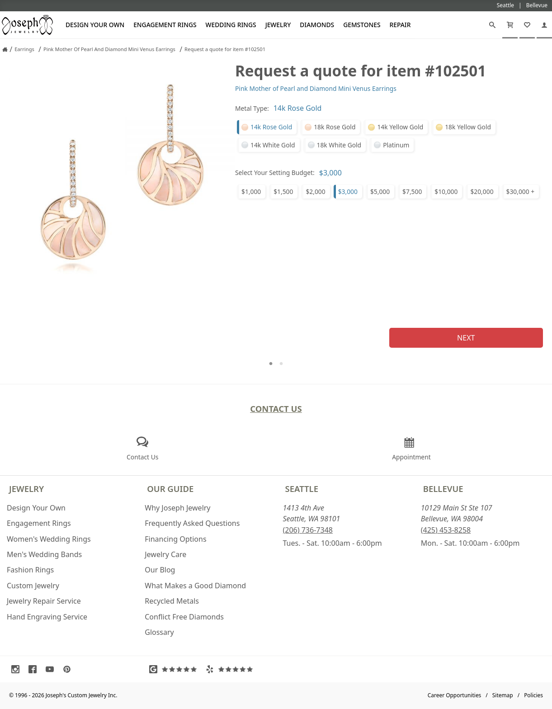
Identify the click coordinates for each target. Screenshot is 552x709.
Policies (533, 695)
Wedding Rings (231, 24)
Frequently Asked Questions (192, 523)
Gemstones (361, 24)
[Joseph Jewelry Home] (5, 49)
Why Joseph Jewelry (177, 508)
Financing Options (175, 539)
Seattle (301, 488)
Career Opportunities (454, 695)
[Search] (492, 24)
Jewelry (278, 24)
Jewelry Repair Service (44, 601)
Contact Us (276, 408)
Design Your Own (95, 24)
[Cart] (510, 24)
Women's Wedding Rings (49, 539)
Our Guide (170, 488)
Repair (400, 24)
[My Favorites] (527, 24)
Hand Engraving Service (47, 617)
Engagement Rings (164, 24)
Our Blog (160, 570)
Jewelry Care (165, 554)
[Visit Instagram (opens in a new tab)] (17, 669)
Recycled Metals (172, 601)
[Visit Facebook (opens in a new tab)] (34, 669)
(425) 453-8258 (446, 530)
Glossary (159, 632)
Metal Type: (252, 108)
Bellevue (443, 488)
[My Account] (544, 24)
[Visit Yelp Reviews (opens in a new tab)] (231, 669)
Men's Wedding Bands (44, 554)
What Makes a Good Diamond (195, 586)
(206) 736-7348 (308, 530)
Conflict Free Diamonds (184, 617)
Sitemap (502, 695)
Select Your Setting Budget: (275, 172)
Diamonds (317, 24)
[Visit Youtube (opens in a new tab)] (52, 669)
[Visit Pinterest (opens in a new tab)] (69, 669)
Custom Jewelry (33, 586)
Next (466, 338)
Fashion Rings (30, 570)
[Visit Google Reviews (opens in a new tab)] (175, 669)
